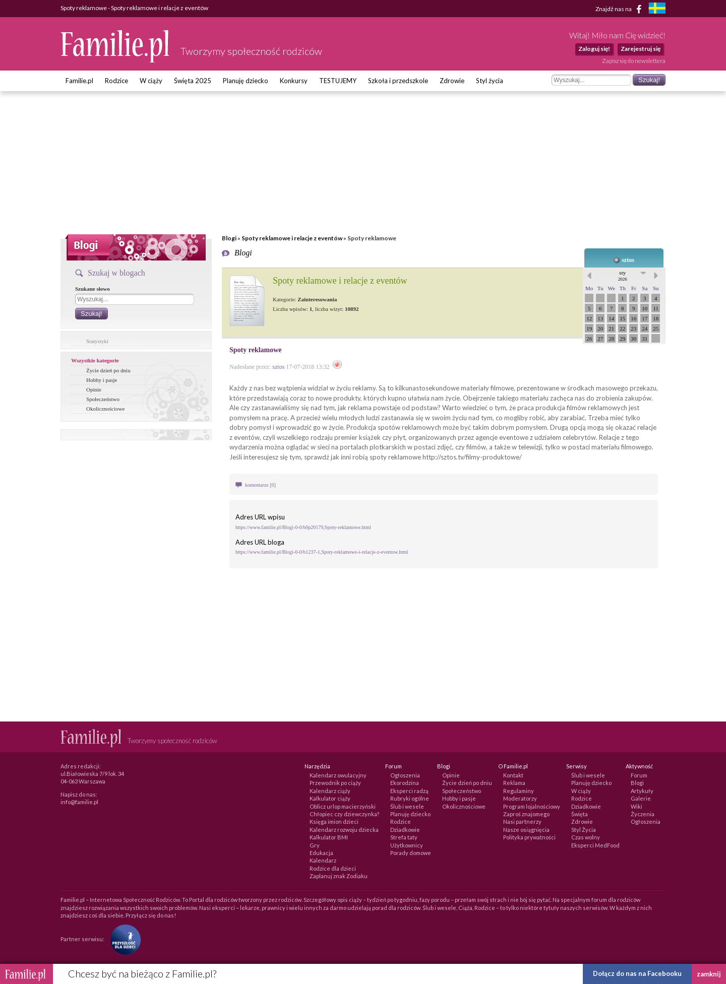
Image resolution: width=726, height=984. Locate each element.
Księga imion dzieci (334, 821)
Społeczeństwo (102, 399)
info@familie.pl (79, 802)
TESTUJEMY (337, 81)
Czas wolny (585, 837)
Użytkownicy (406, 845)
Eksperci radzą (409, 791)
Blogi (229, 238)
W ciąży (151, 81)
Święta (579, 814)
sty (622, 276)
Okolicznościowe (105, 409)
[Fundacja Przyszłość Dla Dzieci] (123, 938)
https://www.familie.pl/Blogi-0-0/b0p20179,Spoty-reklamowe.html (303, 527)
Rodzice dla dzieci (333, 868)
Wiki (636, 806)
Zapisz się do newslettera (634, 60)
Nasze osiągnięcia (526, 829)
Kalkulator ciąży (330, 798)
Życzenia (642, 814)
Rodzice (116, 81)
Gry (315, 845)
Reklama (514, 782)
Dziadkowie (405, 829)
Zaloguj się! (594, 48)
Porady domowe (410, 852)
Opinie (93, 389)
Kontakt (513, 775)
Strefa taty (403, 837)
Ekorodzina (404, 782)
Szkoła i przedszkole (398, 81)
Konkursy (294, 81)
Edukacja (321, 852)
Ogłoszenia (405, 775)
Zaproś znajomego (526, 814)
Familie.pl (79, 81)
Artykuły (642, 791)
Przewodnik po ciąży (335, 782)
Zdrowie (452, 81)
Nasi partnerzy (522, 821)
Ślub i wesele (407, 806)
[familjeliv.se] (657, 9)
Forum (639, 775)
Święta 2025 (192, 81)
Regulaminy (518, 791)
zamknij (709, 974)
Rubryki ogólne (409, 798)
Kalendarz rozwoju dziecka (344, 829)
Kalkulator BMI (329, 837)
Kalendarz (323, 860)
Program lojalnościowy (531, 806)
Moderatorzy (520, 798)
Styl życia (489, 81)
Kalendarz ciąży (330, 791)
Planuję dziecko (245, 81)
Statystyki (97, 341)
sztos (628, 260)
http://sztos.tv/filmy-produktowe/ (472, 457)
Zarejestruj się (640, 48)
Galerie (641, 798)
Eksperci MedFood (595, 845)
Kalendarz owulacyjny (338, 775)
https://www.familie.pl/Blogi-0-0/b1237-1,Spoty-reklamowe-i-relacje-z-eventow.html (321, 552)
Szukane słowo (92, 289)
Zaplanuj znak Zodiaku (339, 876)
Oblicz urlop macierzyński (343, 806)
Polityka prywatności (529, 837)
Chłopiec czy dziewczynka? (344, 814)
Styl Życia (583, 829)
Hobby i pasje (101, 380)
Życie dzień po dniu (108, 370)
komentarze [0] (260, 485)
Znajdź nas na (620, 9)
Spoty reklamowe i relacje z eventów (291, 238)
